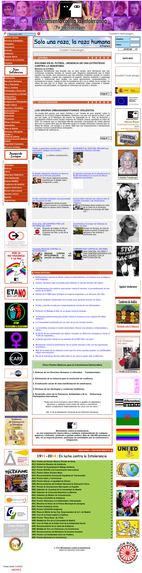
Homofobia (9, 116)
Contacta (8, 63)
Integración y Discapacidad (10, 98)
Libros (7, 172)
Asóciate (8, 50)
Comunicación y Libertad (15, 94)
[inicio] (138, 30)
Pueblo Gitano (10, 105)
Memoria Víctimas (12, 147)
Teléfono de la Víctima (14, 60)
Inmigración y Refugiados (15, 102)
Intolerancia (9, 78)
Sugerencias (9, 200)
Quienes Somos (11, 38)
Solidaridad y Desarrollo (15, 91)
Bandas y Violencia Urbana (11, 136)
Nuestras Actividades (13, 41)
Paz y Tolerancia (11, 84)
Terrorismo (9, 119)
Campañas (9, 44)
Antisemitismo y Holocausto (11, 112)
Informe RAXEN (11, 181)
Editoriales (9, 165)
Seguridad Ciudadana (14, 144)
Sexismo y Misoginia (13, 132)
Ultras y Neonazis (12, 122)
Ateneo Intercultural (13, 191)
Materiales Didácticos (13, 175)
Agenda (7, 197)
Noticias (8, 168)
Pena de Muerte (11, 129)
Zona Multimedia (11, 178)
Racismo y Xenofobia (13, 108)
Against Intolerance (13, 188)
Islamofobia (9, 125)
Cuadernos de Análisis (14, 184)
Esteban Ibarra (10, 57)
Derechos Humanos (13, 81)
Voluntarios (9, 47)
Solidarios (8, 54)
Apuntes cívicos (11, 194)
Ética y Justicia (11, 88)
